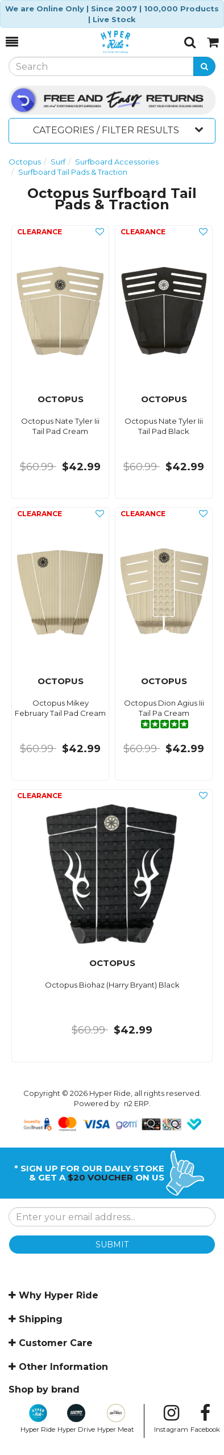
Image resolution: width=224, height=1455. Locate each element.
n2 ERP (136, 1103)
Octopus (25, 161)
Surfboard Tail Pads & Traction (72, 171)
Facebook (205, 1418)
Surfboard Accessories (117, 161)
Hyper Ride (37, 1418)
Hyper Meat (115, 1418)
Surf (58, 161)
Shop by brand (44, 1389)
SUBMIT (112, 1244)
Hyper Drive (76, 1418)
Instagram (171, 1418)
